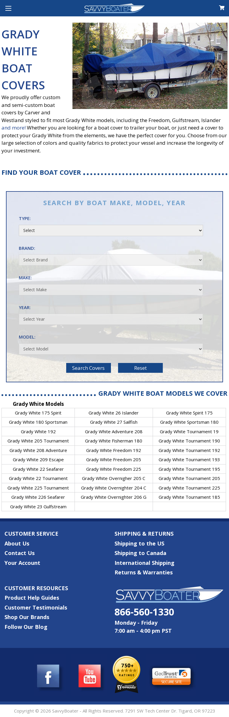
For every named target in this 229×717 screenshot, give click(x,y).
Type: (111, 225)
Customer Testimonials (35, 607)
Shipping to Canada (140, 553)
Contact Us (19, 553)
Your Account (22, 562)
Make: (111, 285)
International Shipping (144, 562)
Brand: (111, 255)
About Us (16, 543)
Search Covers (88, 367)
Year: (111, 314)
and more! (13, 127)
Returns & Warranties (143, 572)
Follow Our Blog (25, 626)
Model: (111, 344)
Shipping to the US (139, 543)
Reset (140, 367)
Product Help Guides (31, 597)
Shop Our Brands (26, 617)
